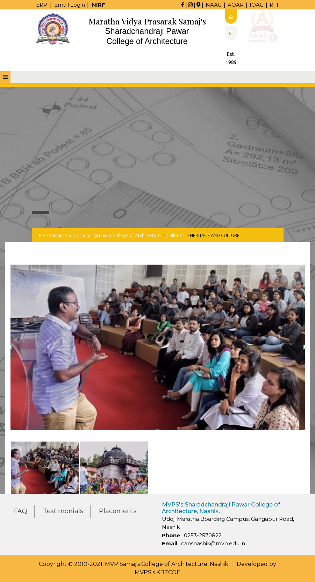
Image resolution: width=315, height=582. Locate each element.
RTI (274, 4)
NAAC (214, 4)
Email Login (69, 4)
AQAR (236, 4)
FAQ (20, 511)
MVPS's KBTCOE (157, 572)
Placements (118, 511)
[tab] (5, 77)
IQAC (257, 4)
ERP (41, 4)
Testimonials (63, 511)
